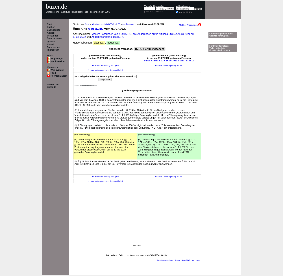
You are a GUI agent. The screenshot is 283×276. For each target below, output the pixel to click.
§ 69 (118, 24)
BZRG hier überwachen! (149, 49)
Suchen (51, 27)
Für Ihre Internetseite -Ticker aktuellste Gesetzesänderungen (220, 48)
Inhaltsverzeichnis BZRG (103, 24)
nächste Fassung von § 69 (169, 65)
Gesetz (159, 11)
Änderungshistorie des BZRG (108, 36)
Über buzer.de (54, 38)
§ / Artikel (149, 11)
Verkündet (52, 35)
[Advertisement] (137, 218)
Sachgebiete (53, 30)
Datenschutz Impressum (53, 48)
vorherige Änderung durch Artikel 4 (105, 70)
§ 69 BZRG (95, 29)
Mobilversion (58, 61)
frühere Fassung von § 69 (105, 65)
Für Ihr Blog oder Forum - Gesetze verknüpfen (221, 35)
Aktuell (51, 33)
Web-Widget (57, 70)
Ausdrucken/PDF (182, 260)
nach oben (196, 260)
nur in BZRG (185, 12)
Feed (53, 73)
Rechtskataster (59, 76)
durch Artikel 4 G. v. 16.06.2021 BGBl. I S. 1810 (169, 60)
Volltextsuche (183, 6)
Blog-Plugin (57, 58)
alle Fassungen (129, 24)
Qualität (51, 41)
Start (49, 24)
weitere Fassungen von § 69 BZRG (111, 34)
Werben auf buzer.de (53, 85)
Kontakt (51, 44)
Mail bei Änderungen (190, 25)
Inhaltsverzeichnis (165, 260)
